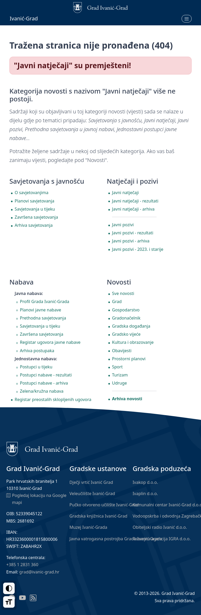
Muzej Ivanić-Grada (88, 527)
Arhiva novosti (127, 399)
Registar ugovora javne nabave (50, 342)
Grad (117, 301)
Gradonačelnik (126, 318)
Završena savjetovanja (36, 217)
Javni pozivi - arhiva (130, 241)
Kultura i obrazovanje (133, 342)
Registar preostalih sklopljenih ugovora (53, 399)
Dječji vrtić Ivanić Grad (91, 482)
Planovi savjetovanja (34, 201)
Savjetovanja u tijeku (35, 209)
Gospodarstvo (125, 310)
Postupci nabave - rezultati (46, 375)
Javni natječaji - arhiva (133, 209)
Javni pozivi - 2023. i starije (137, 249)
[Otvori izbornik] (187, 18)
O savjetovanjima (31, 192)
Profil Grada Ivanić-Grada (44, 301)
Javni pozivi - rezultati (132, 233)
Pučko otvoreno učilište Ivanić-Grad (104, 505)
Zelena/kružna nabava (42, 391)
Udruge (119, 383)
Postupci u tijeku (36, 367)
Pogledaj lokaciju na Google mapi (36, 498)
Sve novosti (123, 293)
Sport (117, 367)
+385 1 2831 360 (22, 564)
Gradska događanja (131, 326)
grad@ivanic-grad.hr (39, 572)
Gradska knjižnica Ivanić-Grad (98, 516)
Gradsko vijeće (126, 334)
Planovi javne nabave (40, 310)
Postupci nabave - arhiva (44, 383)
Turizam (120, 375)
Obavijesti (121, 350)
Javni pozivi (123, 225)
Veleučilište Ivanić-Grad (92, 493)
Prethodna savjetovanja (43, 318)
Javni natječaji (125, 192)
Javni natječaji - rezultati (135, 201)
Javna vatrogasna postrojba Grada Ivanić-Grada (115, 539)
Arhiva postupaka (37, 350)
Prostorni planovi (129, 359)
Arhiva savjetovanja (34, 225)
